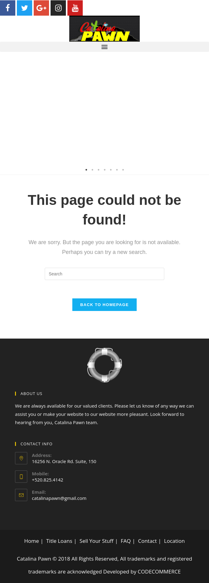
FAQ (126, 540)
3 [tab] (98, 170)
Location (174, 540)
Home (31, 540)
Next (200, 113)
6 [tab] (117, 170)
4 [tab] (104, 170)
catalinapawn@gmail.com (59, 498)
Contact (147, 540)
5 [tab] (111, 170)
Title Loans (59, 540)
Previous (9, 113)
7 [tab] (123, 170)
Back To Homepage (104, 304)
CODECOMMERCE (159, 571)
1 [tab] (86, 170)
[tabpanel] (104, 113)
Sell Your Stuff (97, 540)
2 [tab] (92, 170)
